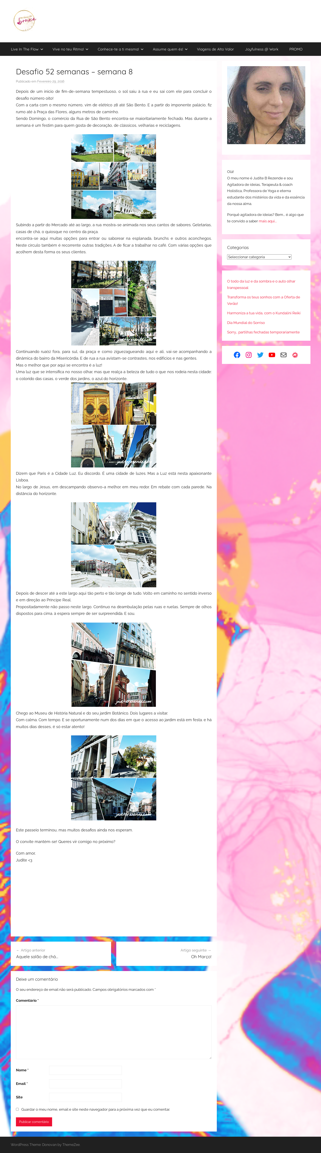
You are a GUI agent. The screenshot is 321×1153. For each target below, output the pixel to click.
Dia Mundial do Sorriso (246, 323)
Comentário (27, 1000)
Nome (22, 1070)
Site (19, 1097)
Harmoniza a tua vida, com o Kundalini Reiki (264, 313)
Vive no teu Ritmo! (70, 49)
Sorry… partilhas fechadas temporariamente (263, 332)
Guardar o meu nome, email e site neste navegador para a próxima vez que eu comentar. (95, 1109)
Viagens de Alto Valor (215, 49)
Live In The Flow (27, 49)
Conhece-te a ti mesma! (121, 49)
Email (22, 1083)
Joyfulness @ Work (261, 49)
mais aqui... (268, 221)
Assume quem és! (170, 49)
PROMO (295, 49)
